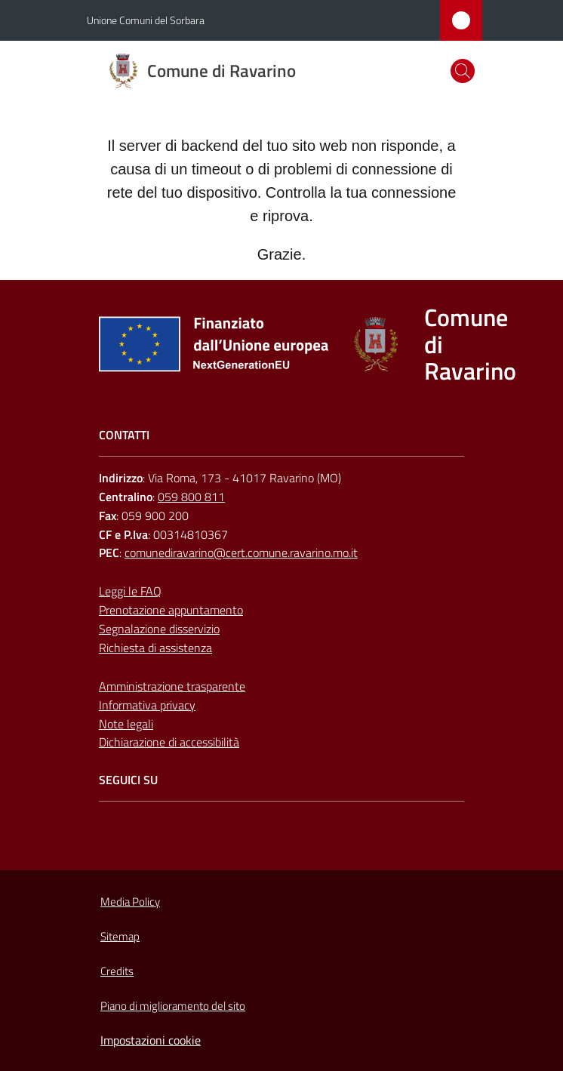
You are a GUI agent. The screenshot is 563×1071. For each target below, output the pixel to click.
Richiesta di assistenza (155, 648)
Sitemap (120, 936)
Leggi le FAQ (130, 591)
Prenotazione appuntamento (171, 610)
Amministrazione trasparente (172, 686)
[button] (462, 71)
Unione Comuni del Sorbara (146, 20)
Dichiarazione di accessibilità (169, 742)
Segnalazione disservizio (159, 629)
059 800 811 (191, 497)
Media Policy (130, 901)
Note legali (126, 724)
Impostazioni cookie (150, 1040)
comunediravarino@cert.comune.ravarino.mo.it (241, 552)
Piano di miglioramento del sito (172, 1005)
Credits (117, 971)
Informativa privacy (147, 705)
